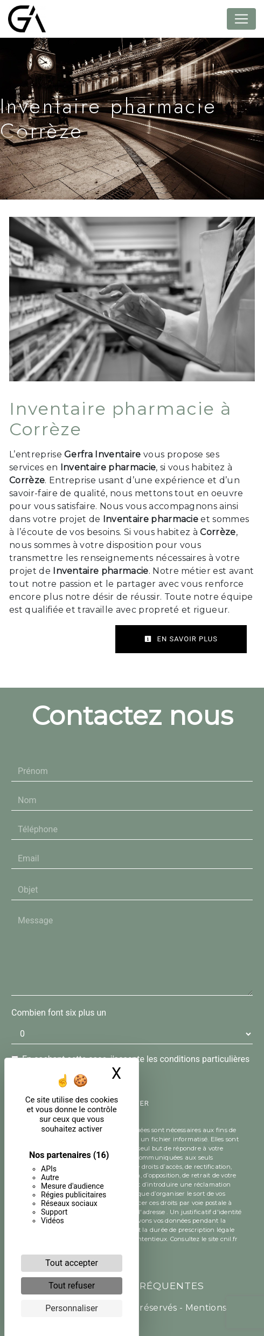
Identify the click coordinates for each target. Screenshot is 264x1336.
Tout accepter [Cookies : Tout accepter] (71, 1263)
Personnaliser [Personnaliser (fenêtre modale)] (71, 1308)
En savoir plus (181, 639)
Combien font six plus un (58, 1013)
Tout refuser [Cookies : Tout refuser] (71, 1285)
